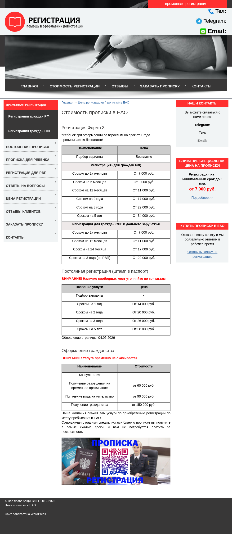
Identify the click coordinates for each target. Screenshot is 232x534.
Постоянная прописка (27, 147)
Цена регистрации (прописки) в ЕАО (103, 102)
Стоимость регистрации (75, 86)
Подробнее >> (203, 197)
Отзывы (120, 86)
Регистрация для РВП (26, 173)
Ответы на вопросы (25, 186)
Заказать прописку (160, 86)
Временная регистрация (26, 105)
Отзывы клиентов (23, 211)
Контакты (201, 86)
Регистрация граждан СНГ (29, 131)
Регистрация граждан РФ (28, 116)
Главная (29, 86)
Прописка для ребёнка (27, 160)
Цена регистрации (23, 198)
